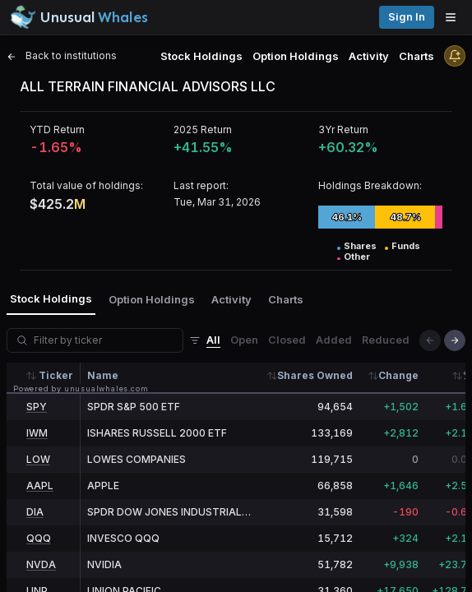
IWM (37, 433)
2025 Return (203, 129)
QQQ (38, 538)
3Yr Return (343, 129)
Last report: (201, 185)
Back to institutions (62, 55)
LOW (38, 459)
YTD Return (57, 129)
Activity (369, 55)
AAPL (39, 485)
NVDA (41, 564)
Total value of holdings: (86, 185)
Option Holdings (295, 55)
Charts (416, 55)
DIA (35, 512)
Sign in (406, 17)
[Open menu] (454, 17)
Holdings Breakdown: (370, 185)
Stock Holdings (201, 55)
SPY (36, 406)
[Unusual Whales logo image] (79, 17)
